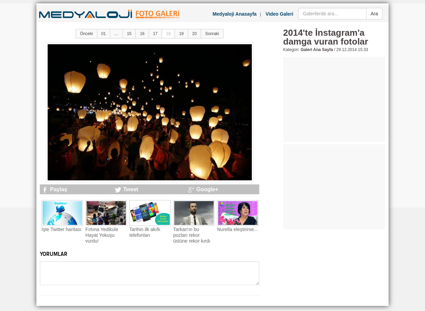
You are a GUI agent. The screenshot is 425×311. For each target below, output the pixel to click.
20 (194, 33)
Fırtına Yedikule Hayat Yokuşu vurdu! (101, 235)
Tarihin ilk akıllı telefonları (144, 232)
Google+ (207, 189)
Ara (374, 13)
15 (129, 33)
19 (181, 33)
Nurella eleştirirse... (237, 229)
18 (168, 33)
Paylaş (58, 189)
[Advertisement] (334, 99)
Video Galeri (279, 14)
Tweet (130, 189)
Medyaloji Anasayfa (235, 14)
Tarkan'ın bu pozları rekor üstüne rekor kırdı (191, 235)
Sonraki (212, 33)
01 (103, 33)
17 (155, 33)
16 (142, 33)
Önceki (86, 33)
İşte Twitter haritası (61, 229)
